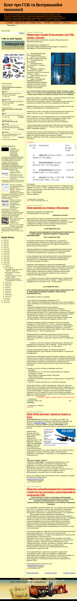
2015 (5, 258)
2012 (5, 264)
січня (6, 298)
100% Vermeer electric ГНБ (9, 121)
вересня (7, 284)
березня (7, 294)
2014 (5, 260)
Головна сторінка (51, 573)
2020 (5, 249)
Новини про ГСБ (21, 22)
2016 (5, 257)
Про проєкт (11, 25)
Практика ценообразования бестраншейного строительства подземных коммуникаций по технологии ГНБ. (51, 491)
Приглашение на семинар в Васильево (48, 207)
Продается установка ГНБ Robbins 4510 (12, 110)
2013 (5, 262)
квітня (7, 293)
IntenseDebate (13, 139)
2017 (5, 255)
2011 (5, 300)
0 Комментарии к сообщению (35, 199)
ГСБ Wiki (47, 22)
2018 (5, 253)
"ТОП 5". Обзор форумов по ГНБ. (15, 171)
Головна (10, 22)
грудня (7, 266)
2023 (5, 244)
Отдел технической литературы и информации (12, 88)
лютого (7, 296)
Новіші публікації (32, 573)
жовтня (7, 282)
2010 (5, 302)
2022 (5, 245)
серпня (7, 285)
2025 (5, 240)
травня (7, 291)
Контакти (57, 22)
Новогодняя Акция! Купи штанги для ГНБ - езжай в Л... (14, 270)
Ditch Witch (38, 482)
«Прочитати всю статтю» (35, 479)
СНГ (46, 200)
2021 (5, 247)
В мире (33, 482)
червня (7, 289)
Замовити (67, 22)
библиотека (34, 568)
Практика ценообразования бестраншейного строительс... (14, 279)
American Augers (40, 423)
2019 (5, 251)
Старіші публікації (69, 573)
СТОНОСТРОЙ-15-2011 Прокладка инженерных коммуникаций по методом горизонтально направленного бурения (12, 204)
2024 (5, 242)
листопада (8, 268)
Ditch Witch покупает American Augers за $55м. (13, 276)
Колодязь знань (36, 22)
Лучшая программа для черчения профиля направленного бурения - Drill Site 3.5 (17, 187)
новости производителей (38, 200)
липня (7, 287)
